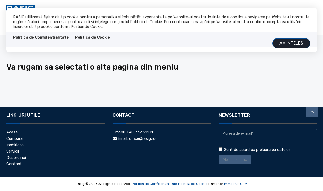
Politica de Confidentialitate (41, 37)
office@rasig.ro (142, 138)
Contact (14, 164)
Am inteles (291, 43)
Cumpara (14, 138)
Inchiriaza (15, 144)
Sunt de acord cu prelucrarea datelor (254, 149)
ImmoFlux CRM (235, 184)
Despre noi (16, 157)
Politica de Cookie (92, 37)
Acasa (12, 132)
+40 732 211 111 (140, 132)
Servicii (12, 151)
